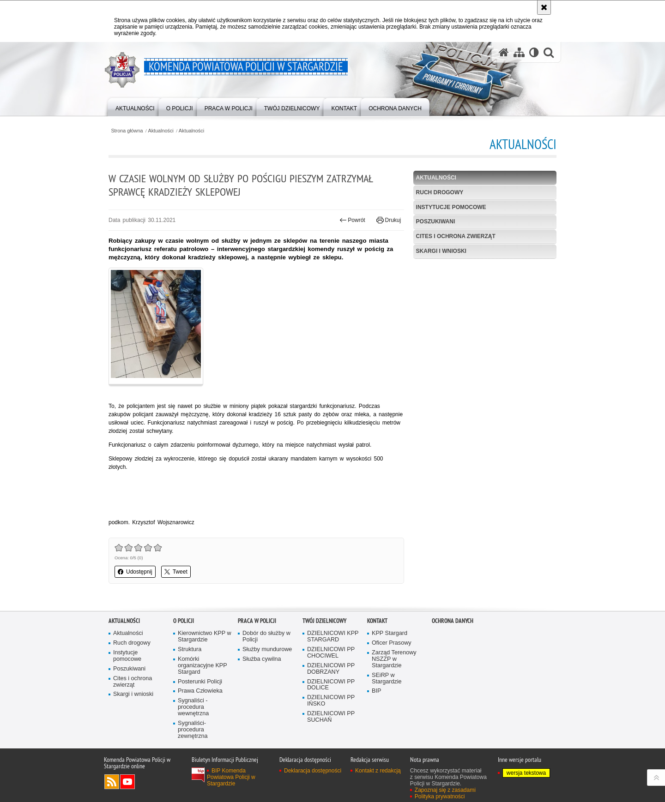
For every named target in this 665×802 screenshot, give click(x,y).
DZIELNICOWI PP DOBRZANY (331, 669)
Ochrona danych (452, 621)
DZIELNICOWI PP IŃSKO (331, 700)
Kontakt (377, 621)
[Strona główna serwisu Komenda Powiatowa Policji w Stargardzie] (504, 52)
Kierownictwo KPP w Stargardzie (204, 636)
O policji (183, 621)
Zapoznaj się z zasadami (445, 790)
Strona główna (127, 130)
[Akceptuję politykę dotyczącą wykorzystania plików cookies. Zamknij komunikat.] (544, 7)
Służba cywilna (261, 659)
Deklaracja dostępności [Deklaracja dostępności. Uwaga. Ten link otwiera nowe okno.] (312, 770)
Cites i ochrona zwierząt (456, 236)
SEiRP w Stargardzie (387, 678)
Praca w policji (257, 621)
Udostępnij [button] (135, 572)
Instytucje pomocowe (451, 207)
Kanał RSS (111, 781)
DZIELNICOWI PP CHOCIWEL (331, 652)
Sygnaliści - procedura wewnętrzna (193, 707)
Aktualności (161, 130)
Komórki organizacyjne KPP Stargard (202, 665)
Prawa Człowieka (200, 691)
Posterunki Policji (200, 682)
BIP (376, 691)
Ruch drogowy (440, 192)
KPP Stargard (389, 633)
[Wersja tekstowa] (534, 52)
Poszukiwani (435, 221)
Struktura (189, 649)
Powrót (352, 220)
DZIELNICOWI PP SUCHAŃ (331, 717)
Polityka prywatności (440, 796)
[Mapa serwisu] (519, 52)
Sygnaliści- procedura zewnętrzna (193, 729)
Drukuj (388, 220)
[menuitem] (135, 106)
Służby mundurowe (267, 649)
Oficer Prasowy (391, 643)
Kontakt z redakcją (378, 770)
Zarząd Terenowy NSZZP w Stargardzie (394, 659)
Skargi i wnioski (441, 251)
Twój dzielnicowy (324, 621)
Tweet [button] (175, 572)
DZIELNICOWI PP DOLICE (331, 685)
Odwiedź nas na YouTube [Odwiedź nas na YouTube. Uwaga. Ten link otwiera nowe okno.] (127, 781)
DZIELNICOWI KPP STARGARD (333, 636)
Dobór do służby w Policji (266, 636)
